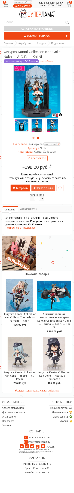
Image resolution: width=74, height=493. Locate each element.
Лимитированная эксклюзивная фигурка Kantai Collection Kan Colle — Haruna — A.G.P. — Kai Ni (54, 320)
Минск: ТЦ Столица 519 (37, 463)
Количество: (37, 194)
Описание (10, 209)
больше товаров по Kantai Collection (37, 390)
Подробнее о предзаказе (20, 227)
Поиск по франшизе (37, 28)
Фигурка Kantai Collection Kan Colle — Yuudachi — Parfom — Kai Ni (20, 317)
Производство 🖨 (61, 407)
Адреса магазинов (13, 407)
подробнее (46, 61)
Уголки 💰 (66, 421)
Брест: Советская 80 (37, 468)
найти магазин (22, 6)
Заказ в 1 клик (44, 188)
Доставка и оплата (13, 412)
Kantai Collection (45, 152)
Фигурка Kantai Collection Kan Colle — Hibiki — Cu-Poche (20, 376)
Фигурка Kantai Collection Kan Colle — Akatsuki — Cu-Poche (54, 376)
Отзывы (6, 425)
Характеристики (28, 208)
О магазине (9, 416)
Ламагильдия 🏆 (62, 412)
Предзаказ (8, 421)
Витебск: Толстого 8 (37, 472)
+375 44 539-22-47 (51, 3)
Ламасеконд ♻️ (62, 416)
